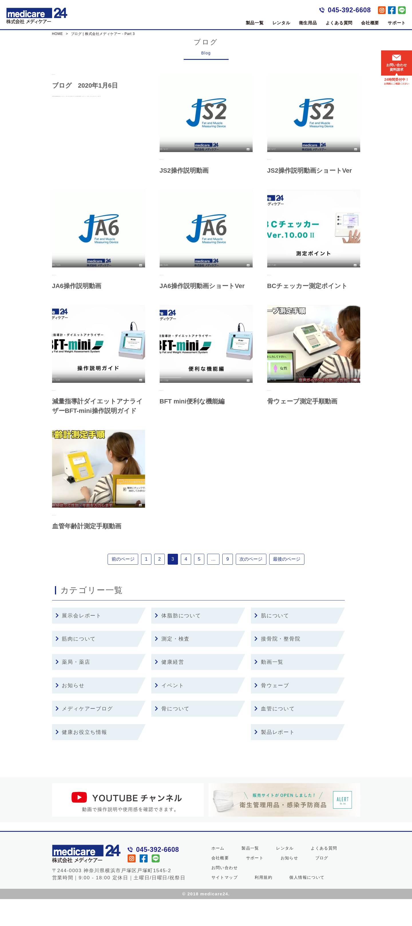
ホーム (218, 875)
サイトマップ (224, 904)
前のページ (111, 584)
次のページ (259, 584)
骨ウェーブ (271, 712)
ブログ (321, 884)
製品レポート (274, 759)
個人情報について (306, 904)
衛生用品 (308, 22)
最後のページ (298, 584)
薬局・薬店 (73, 689)
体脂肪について (178, 642)
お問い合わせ (224, 894)
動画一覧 (269, 689)
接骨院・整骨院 (277, 666)
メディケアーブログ (84, 735)
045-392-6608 (349, 10)
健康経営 (169, 689)
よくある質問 (339, 22)
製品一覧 (255, 22)
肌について (271, 642)
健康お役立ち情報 (81, 759)
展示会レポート (79, 642)
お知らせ (70, 712)
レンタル (281, 22)
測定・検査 (172, 666)
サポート (397, 22)
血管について (274, 735)
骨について (172, 735)
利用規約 (263, 904)
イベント (169, 712)
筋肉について (76, 666)
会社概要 (370, 22)
